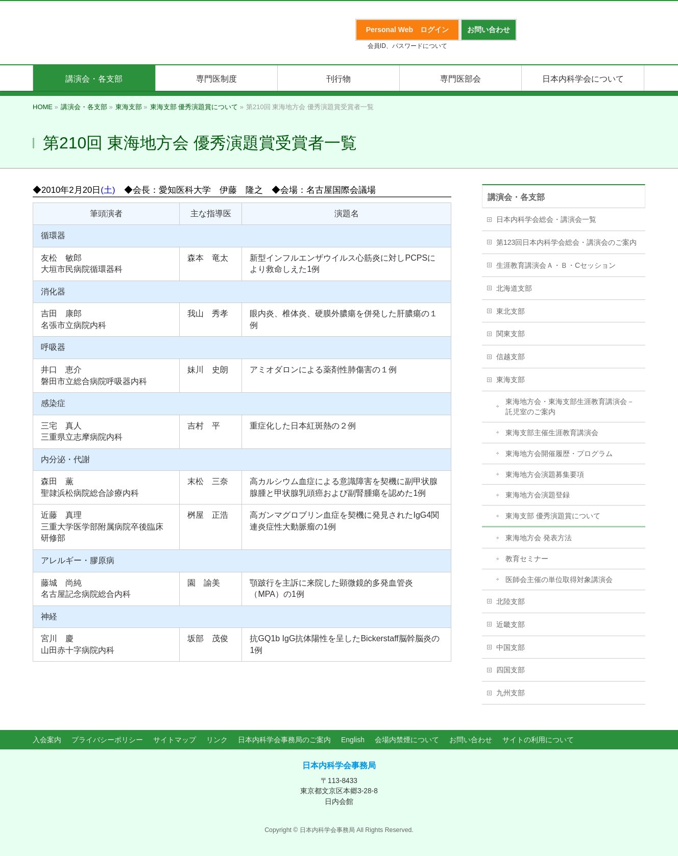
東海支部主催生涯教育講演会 (551, 433)
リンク (217, 740)
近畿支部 (510, 624)
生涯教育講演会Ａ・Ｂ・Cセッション (556, 265)
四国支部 (510, 670)
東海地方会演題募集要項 (544, 474)
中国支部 (510, 647)
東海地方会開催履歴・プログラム (559, 453)
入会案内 (47, 740)
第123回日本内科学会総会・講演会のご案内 (566, 242)
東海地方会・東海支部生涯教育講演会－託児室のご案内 (569, 406)
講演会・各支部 (516, 197)
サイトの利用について (538, 740)
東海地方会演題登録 (537, 495)
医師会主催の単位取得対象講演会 (559, 579)
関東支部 (510, 334)
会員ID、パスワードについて (407, 45)
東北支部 (510, 311)
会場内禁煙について (407, 740)
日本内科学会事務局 (339, 765)
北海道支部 (514, 288)
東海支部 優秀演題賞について (552, 516)
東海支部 (510, 379)
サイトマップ (174, 740)
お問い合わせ (470, 740)
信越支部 (510, 357)
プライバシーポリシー (107, 740)
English (353, 740)
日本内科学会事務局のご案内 (284, 740)
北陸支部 (510, 601)
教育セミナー (526, 559)
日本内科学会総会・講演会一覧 (546, 219)
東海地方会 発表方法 (538, 538)
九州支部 (510, 693)
